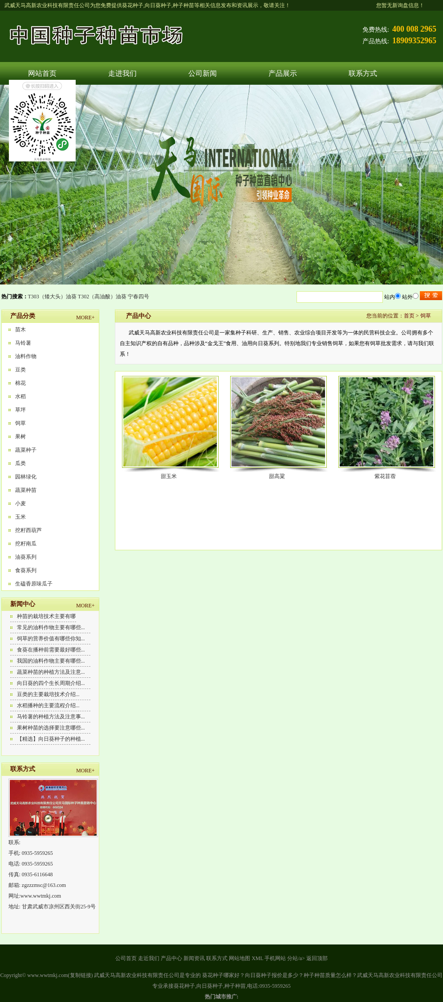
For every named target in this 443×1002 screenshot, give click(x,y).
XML (257, 958)
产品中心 (171, 958)
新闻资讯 (194, 958)
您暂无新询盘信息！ (400, 5)
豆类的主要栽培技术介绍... (48, 694)
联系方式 (363, 73)
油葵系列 (26, 557)
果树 (20, 436)
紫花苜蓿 (385, 476)
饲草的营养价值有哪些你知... (51, 638)
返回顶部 (317, 958)
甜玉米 (169, 476)
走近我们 (148, 958)
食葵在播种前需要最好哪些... (51, 650)
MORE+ (85, 317)
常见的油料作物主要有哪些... (51, 627)
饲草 (20, 423)
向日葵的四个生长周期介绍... (51, 683)
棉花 (20, 383)
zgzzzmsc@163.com (44, 885)
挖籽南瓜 (26, 543)
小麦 (20, 503)
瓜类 (20, 463)
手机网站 (275, 958)
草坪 (20, 410)
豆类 (20, 370)
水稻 (20, 396)
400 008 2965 (414, 29)
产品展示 (282, 73)
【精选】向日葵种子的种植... (51, 739)
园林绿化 (26, 477)
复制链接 (80, 975)
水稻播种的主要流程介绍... (48, 705)
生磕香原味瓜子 (34, 584)
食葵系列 (26, 570)
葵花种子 (132, 5)
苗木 (20, 329)
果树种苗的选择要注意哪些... (51, 728)
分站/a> (296, 958)
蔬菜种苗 (26, 490)
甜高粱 (277, 476)
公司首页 (126, 958)
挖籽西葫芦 (28, 530)
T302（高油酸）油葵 (102, 296)
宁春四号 (138, 296)
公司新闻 (202, 73)
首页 (409, 316)
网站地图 (239, 958)
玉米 (20, 517)
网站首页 (42, 73)
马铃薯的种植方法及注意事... (51, 716)
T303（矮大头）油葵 (52, 296)
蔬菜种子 (26, 450)
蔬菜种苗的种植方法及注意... (51, 672)
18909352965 (414, 40)
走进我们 (122, 73)
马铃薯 (23, 343)
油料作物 (26, 356)
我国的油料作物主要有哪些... (51, 661)
